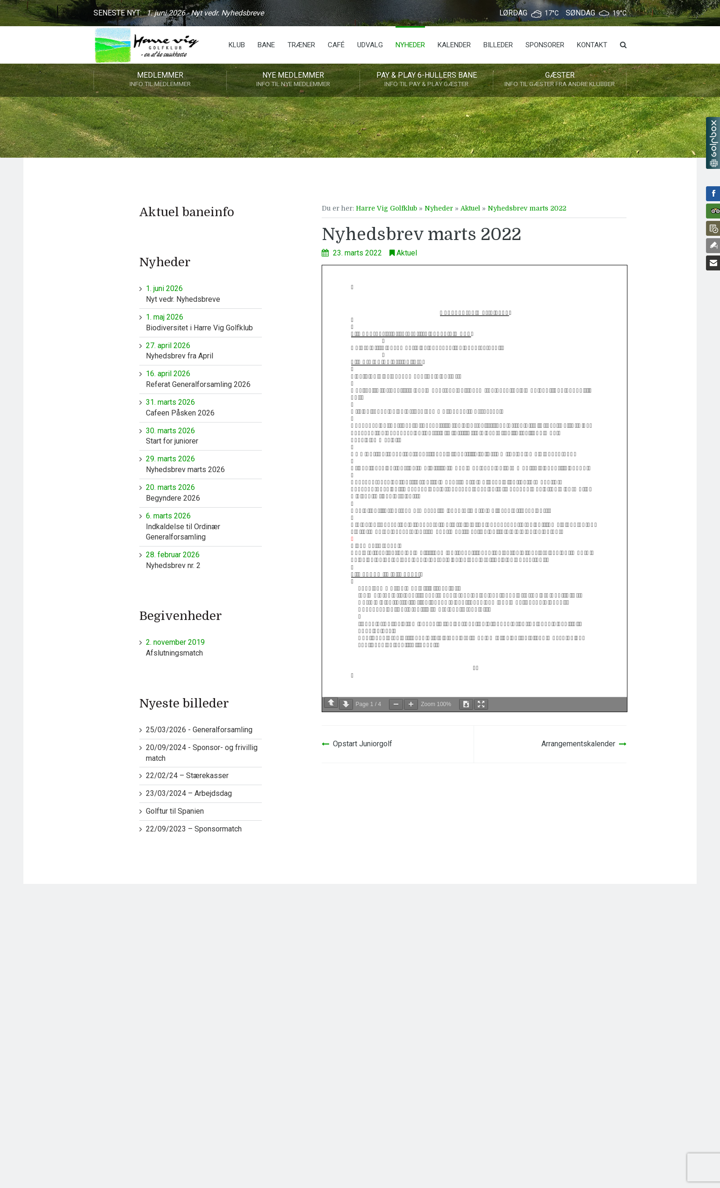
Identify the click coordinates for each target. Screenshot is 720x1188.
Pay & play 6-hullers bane (426, 80)
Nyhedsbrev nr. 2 (204, 560)
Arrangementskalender (578, 743)
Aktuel (470, 208)
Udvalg (370, 45)
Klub (237, 45)
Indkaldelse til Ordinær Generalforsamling (204, 526)
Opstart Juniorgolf (362, 743)
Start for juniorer (204, 436)
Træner (301, 45)
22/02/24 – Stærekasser (187, 775)
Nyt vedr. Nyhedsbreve (204, 294)
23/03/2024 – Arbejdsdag (189, 793)
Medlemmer (160, 80)
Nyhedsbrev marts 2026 (204, 464)
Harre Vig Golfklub (386, 208)
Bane (266, 45)
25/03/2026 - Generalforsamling (199, 729)
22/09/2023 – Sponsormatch (194, 828)
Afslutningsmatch (204, 647)
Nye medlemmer (293, 80)
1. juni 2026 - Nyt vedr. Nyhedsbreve (205, 12)
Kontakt (592, 45)
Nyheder (410, 45)
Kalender (454, 45)
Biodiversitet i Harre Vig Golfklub (204, 322)
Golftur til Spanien (175, 811)
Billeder (498, 45)
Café (336, 45)
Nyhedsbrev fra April (204, 351)
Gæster (559, 80)
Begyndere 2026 (204, 492)
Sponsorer (545, 45)
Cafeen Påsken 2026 (204, 407)
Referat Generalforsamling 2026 (204, 379)
